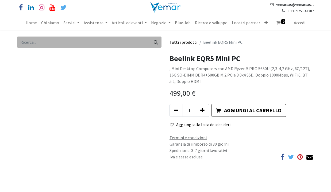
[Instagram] (41, 7)
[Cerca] (155, 42)
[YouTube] (52, 7)
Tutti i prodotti (183, 42)
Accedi (299, 22)
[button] (266, 22)
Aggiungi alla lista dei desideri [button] (200, 124)
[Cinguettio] (63, 7)
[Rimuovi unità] (176, 110)
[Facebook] (21, 7)
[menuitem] (31, 22)
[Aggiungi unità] (202, 110)
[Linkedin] (31, 7)
